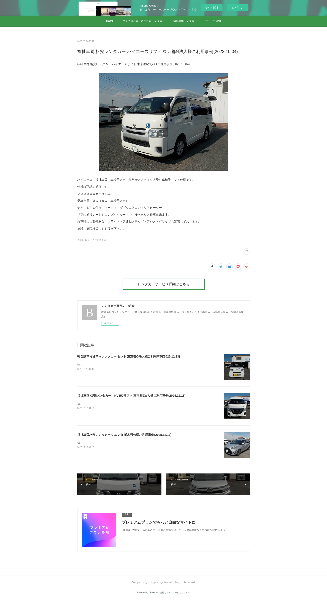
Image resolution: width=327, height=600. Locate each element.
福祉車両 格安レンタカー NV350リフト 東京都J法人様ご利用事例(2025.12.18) (131, 395)
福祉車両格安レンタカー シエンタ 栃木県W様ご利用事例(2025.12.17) (124, 434)
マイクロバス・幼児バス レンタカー (144, 20)
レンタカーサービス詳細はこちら (164, 284)
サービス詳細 (213, 20)
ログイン (237, 7)
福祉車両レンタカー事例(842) (91, 240)
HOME (110, 20)
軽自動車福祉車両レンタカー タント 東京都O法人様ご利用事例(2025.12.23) (128, 356)
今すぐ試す (212, 7)
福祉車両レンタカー (185, 20)
